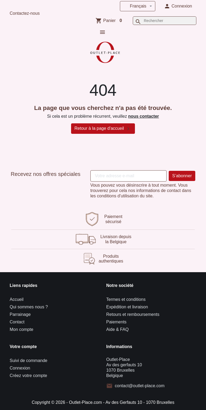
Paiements (116, 321)
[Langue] (137, 6)
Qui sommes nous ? (29, 306)
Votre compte (23, 346)
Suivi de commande (28, 360)
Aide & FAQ (117, 329)
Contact (17, 321)
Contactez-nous (25, 13)
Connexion (20, 367)
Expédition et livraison (127, 306)
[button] (178, 6)
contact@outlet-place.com (139, 385)
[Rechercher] (164, 20)
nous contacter (143, 115)
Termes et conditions (126, 299)
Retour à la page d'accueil (103, 128)
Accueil (17, 299)
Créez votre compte (28, 375)
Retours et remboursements (132, 314)
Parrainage (20, 314)
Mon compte (21, 329)
